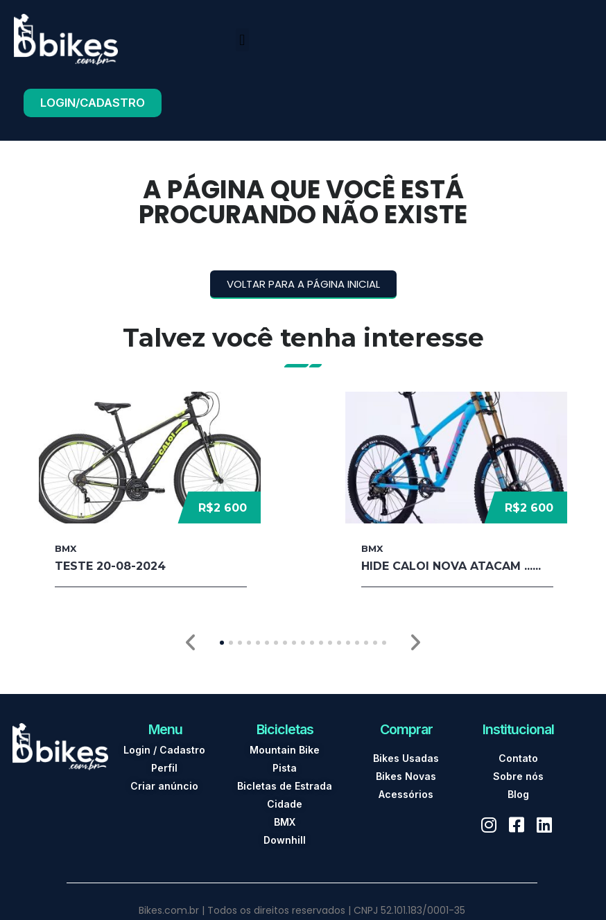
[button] (242, 39)
